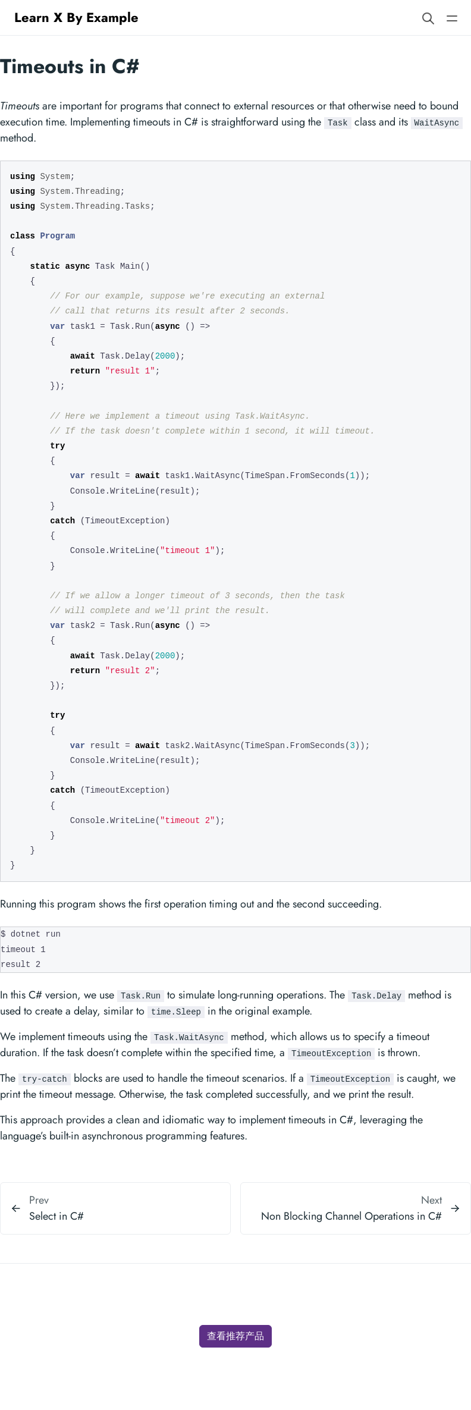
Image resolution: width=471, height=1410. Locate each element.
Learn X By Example (76, 17)
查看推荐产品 (235, 1336)
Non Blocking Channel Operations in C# (351, 1216)
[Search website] (428, 17)
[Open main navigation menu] (452, 17)
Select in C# (56, 1216)
